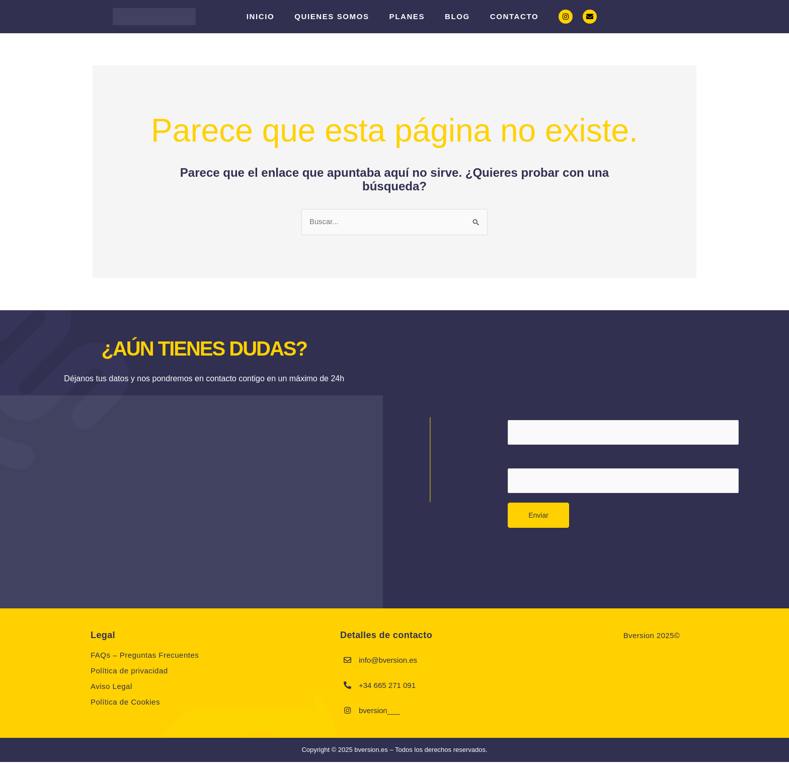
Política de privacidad (129, 671)
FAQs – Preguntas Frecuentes (145, 656)
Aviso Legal (111, 687)
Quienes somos (331, 16)
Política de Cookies (125, 703)
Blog (457, 16)
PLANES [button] (407, 16)
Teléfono (623, 427)
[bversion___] (347, 711)
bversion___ (379, 711)
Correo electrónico (623, 477)
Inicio (260, 16)
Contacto (514, 16)
